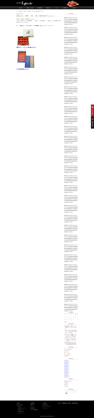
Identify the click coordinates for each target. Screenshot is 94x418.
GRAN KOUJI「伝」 (21, 411)
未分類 (66, 355)
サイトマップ (45, 408)
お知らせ (21, 11)
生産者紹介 (40, 7)
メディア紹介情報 (34, 409)
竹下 (66, 384)
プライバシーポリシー (47, 406)
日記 (66, 350)
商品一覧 (48, 7)
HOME (20, 7)
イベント (57, 7)
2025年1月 (66, 368)
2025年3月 (66, 365)
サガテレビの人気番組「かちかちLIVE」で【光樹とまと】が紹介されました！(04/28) (71, 336)
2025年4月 (66, 363)
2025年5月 (66, 362)
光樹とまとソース (21, 409)
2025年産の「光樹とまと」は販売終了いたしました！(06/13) (70, 327)
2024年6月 (66, 371)
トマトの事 (67, 349)
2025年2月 (66, 366)
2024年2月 (66, 376)
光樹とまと (67, 381)
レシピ (66, 352)
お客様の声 (65, 7)
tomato (66, 386)
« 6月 (65, 322)
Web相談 (44, 403)
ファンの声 (67, 354)
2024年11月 (66, 369)
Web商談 (73, 7)
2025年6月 (66, 360)
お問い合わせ (45, 404)
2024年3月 (66, 375)
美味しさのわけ (30, 7)
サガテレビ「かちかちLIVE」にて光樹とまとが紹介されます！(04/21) (71, 340)
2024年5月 (66, 372)
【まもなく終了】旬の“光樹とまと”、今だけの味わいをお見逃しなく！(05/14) (71, 331)
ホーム (17, 11)
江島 (66, 382)
